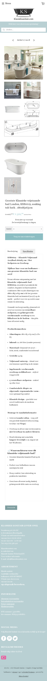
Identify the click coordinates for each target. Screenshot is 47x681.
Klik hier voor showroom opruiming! (23, 24)
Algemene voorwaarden (10, 599)
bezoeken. (13, 584)
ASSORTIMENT (16, 577)
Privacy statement (7, 604)
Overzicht (11, 507)
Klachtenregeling (7, 607)
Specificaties (28, 251)
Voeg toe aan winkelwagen (24, 237)
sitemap (14, 672)
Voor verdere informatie (10, 557)
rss (19, 672)
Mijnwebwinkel (23, 676)
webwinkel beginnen (28, 672)
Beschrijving (13, 251)
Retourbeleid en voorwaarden (12, 601)
